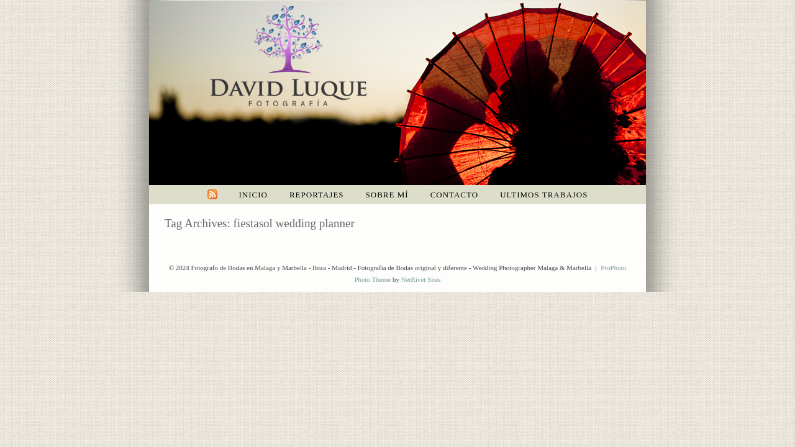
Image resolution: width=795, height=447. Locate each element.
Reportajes (316, 195)
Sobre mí (387, 195)
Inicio (253, 195)
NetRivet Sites (421, 279)
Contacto (454, 195)
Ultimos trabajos (544, 195)
